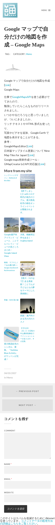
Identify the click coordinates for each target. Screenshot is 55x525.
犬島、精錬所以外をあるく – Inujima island (27, 237)
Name (8, 464)
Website (9, 493)
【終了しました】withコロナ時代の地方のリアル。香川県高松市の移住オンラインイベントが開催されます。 (27, 202)
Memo (29, 54)
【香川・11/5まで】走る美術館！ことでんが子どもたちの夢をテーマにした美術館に (27, 286)
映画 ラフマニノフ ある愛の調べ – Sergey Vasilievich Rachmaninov (11, 266)
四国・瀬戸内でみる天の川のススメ (27, 318)
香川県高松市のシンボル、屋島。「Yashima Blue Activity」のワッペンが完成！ (11, 351)
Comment (9, 431)
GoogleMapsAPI (21, 96)
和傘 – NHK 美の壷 (11, 300)
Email (8, 479)
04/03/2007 (10, 373)
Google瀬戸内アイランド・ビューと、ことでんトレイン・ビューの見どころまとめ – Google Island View (11, 245)
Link (7, 85)
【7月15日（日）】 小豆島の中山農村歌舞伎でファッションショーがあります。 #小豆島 (27, 334)
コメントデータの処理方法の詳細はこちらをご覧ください (26, 522)
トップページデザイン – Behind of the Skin (11, 178)
